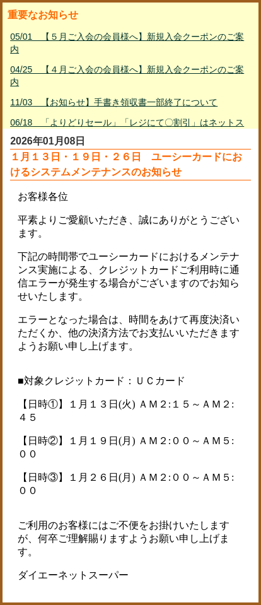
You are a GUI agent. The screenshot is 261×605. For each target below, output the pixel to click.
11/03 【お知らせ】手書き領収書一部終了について (114, 102)
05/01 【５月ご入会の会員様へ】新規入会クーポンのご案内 (127, 43)
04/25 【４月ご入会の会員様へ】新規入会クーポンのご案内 (127, 75)
